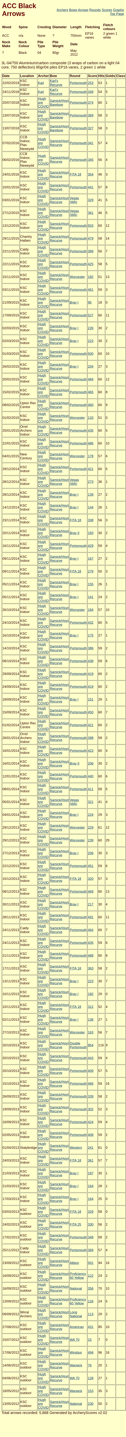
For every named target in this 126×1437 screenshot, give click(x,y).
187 (90, 1173)
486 (90, 443)
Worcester (77, 277)
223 (90, 341)
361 (90, 213)
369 (90, 115)
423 (90, 751)
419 (90, 674)
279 (90, 571)
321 (90, 802)
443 (90, 1058)
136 (90, 1019)
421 (90, 469)
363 (90, 968)
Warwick (76, 1365)
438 (90, 661)
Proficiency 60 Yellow (78, 1276)
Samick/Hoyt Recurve (59, 143)
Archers (62, 10)
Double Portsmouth (78, 1045)
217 (90, 904)
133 (90, 418)
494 (90, 1352)
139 (90, 494)
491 (90, 917)
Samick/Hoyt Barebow (59, 103)
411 (90, 789)
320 (90, 879)
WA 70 (74, 1340)
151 (90, 699)
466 (90, 1083)
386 (90, 648)
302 (90, 1109)
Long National (76, 1314)
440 (90, 776)
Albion (74, 1263)
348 (90, 1237)
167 (90, 558)
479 (90, 238)
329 (90, 200)
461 (90, 290)
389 (90, 251)
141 (90, 597)
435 (90, 430)
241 (90, 1148)
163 (90, 1032)
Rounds (95, 10)
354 (90, 174)
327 (90, 128)
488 (90, 955)
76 (90, 1365)
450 (90, 712)
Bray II (74, 533)
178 (90, 456)
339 (90, 1096)
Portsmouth (78, 83)
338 (90, 520)
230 (90, 1404)
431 (90, 1327)
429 (90, 546)
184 (90, 610)
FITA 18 (75, 174)
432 (90, 623)
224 (90, 815)
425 (90, 264)
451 (90, 866)
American (77, 1327)
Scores (107, 10)
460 (90, 405)
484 (90, 379)
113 (90, 1314)
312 (90, 1007)
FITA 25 (75, 1224)
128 (90, 1378)
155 (90, 584)
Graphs (118, 10)
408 (90, 1135)
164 (90, 1186)
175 (90, 635)
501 (90, 1263)
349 (90, 92)
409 (90, 1071)
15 (90, 1340)
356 (90, 1288)
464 (90, 930)
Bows (73, 10)
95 (90, 302)
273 (90, 482)
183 (90, 533)
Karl (41, 83)
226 (90, 328)
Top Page (117, 14)
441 (90, 187)
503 (90, 226)
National (76, 1288)
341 (90, 143)
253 (90, 83)
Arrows (83, 10)
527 (90, 315)
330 (90, 1224)
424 (90, 1122)
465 (90, 392)
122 (90, 1276)
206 (90, 763)
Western (76, 1148)
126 (90, 1301)
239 (90, 840)
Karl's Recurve (56, 83)
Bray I (74, 302)
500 (90, 354)
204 (90, 366)
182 (90, 277)
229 (90, 827)
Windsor (76, 1352)
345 (90, 160)
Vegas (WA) (74, 200)
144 (90, 507)
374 (90, 102)
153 (90, 1391)
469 (90, 891)
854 (90, 1045)
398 (90, 738)
